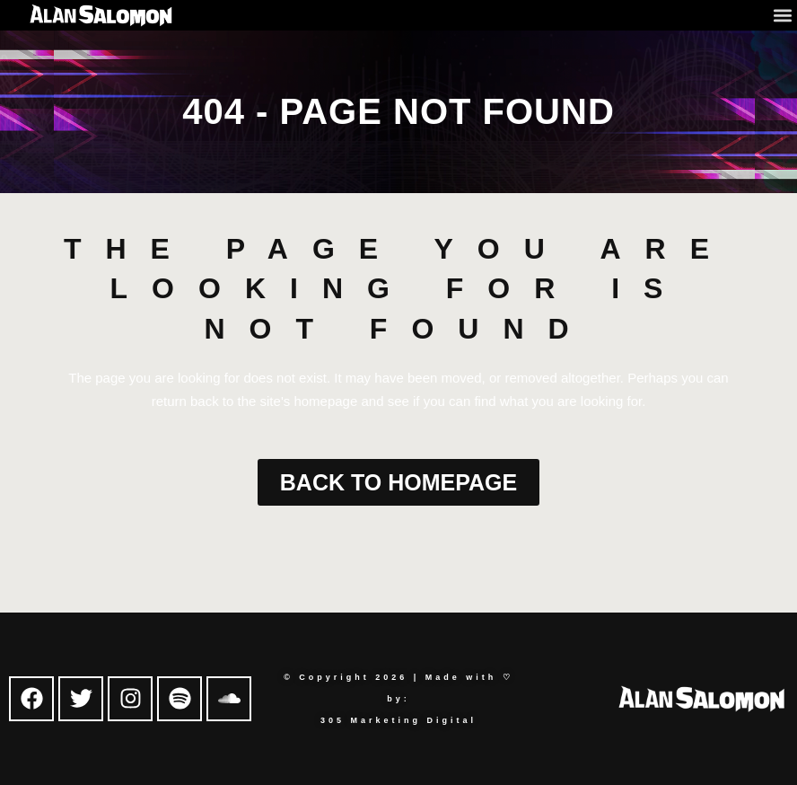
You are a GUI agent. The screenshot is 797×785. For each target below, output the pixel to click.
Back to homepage (398, 482)
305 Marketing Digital (398, 720)
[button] (782, 15)
